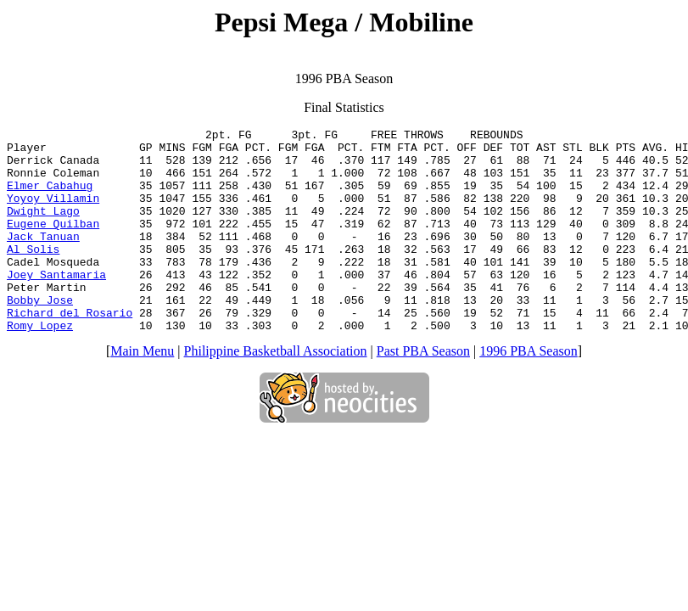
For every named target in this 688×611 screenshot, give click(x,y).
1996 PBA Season (528, 391)
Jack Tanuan (43, 258)
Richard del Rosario (69, 350)
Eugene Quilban (53, 243)
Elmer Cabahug (49, 197)
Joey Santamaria (56, 304)
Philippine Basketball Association (275, 391)
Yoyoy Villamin (53, 213)
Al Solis (33, 274)
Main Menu (142, 391)
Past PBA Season (423, 391)
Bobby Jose (40, 335)
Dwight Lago (43, 228)
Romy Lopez (40, 365)
